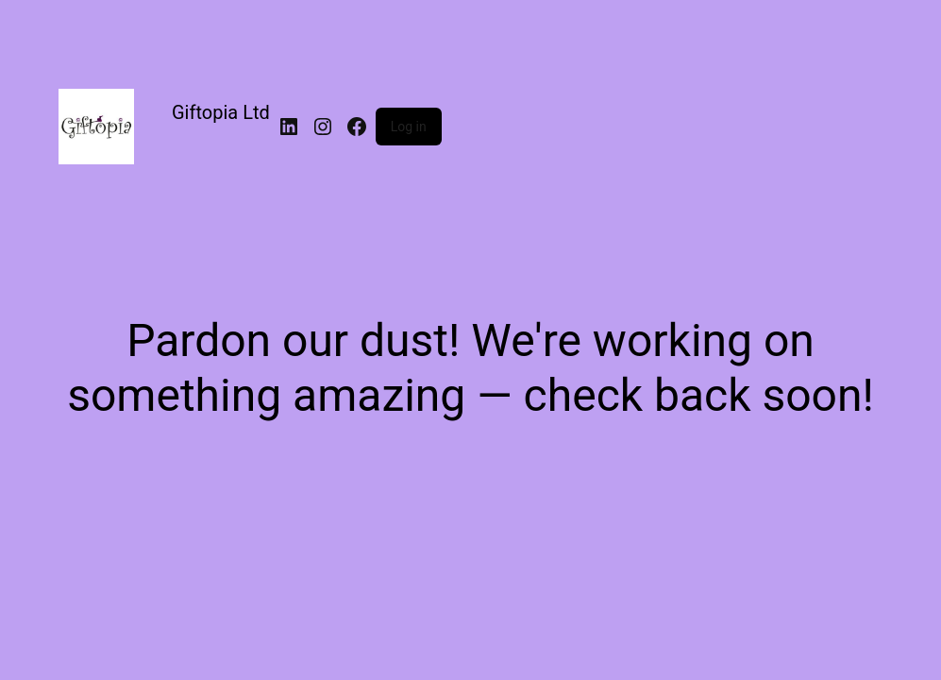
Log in (409, 126)
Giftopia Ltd (221, 112)
